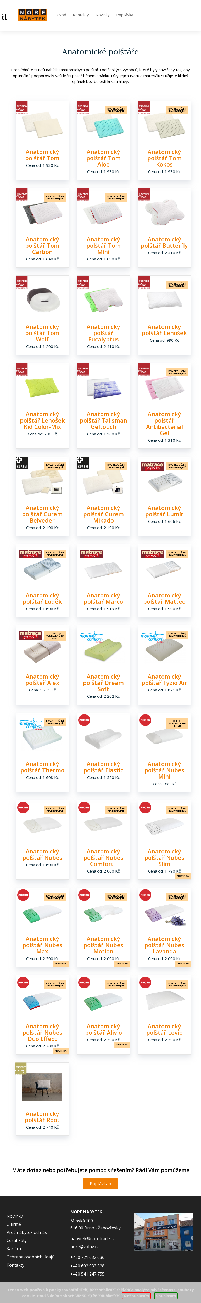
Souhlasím (166, 1295)
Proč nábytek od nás (27, 1232)
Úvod (61, 14)
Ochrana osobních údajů (30, 1257)
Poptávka (124, 14)
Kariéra (14, 1248)
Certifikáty (17, 1240)
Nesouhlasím (136, 1295)
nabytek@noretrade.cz (92, 1238)
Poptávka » (100, 1183)
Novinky (103, 14)
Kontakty (81, 14)
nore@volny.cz (84, 1247)
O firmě (14, 1224)
